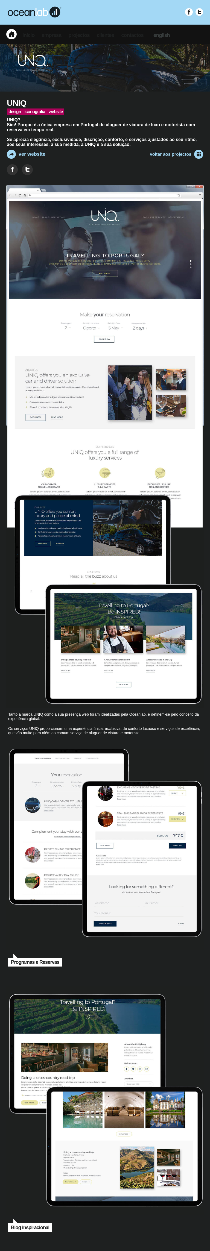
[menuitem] (11, 34)
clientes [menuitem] (105, 35)
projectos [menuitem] (78, 35)
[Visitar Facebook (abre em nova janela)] (189, 12)
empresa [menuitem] (51, 35)
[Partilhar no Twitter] (27, 169)
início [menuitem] (28, 35)
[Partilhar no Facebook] (12, 169)
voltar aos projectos (176, 154)
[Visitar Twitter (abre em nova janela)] (199, 12)
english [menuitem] (161, 35)
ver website (26, 154)
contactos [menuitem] (132, 35)
